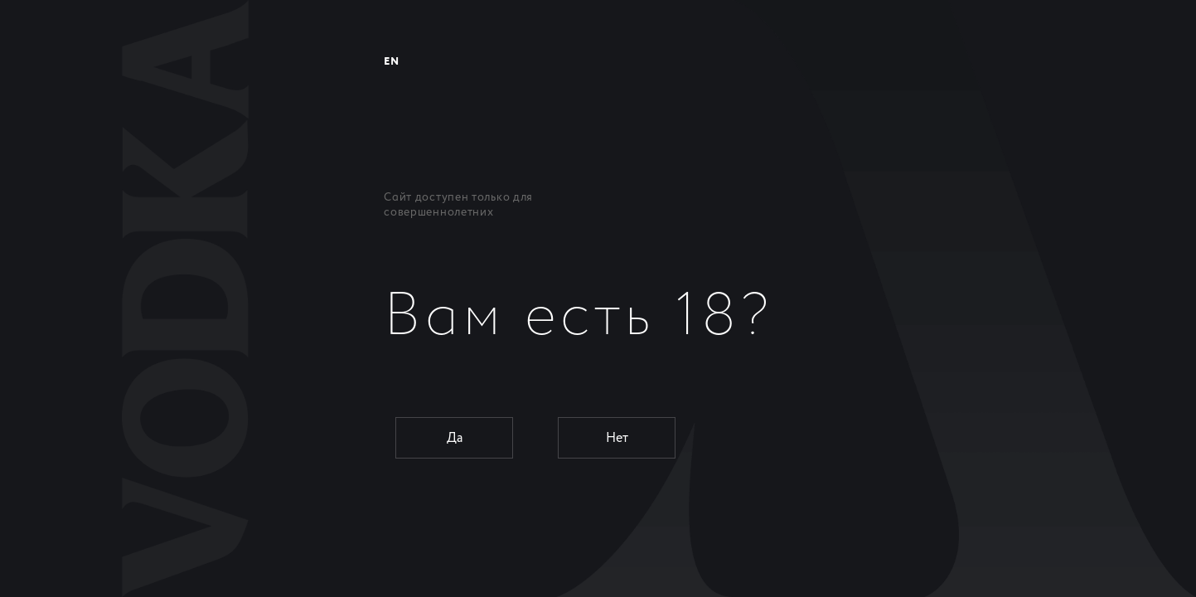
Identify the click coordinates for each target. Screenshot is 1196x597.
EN (391, 62)
